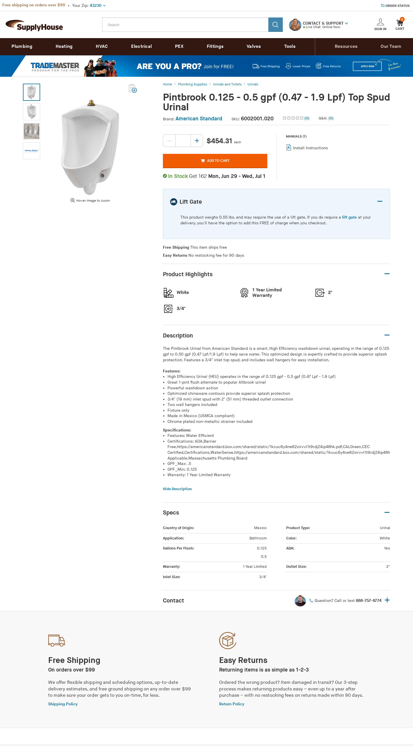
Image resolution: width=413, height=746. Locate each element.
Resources (346, 46)
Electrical (141, 46)
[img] (293, 118)
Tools (290, 46)
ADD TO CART (215, 160)
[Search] (275, 24)
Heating (64, 46)
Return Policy (231, 704)
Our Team (391, 46)
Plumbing (21, 46)
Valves (254, 46)
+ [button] (387, 600)
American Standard (199, 119)
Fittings (215, 46)
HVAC (102, 46)
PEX (179, 46)
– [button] (380, 201)
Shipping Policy (63, 704)
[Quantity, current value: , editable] (183, 140)
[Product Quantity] (183, 140)
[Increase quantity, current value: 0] (196, 140)
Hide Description (177, 489)
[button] (346, 22)
